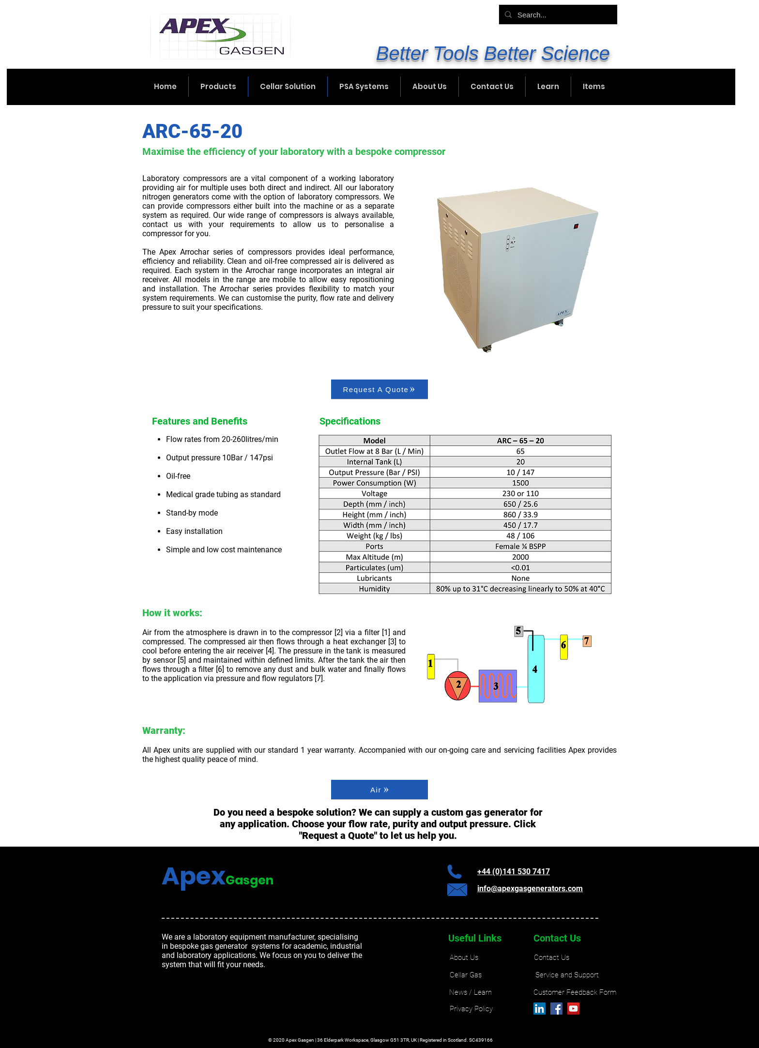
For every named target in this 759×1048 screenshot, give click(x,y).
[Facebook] (556, 1008)
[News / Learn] (470, 993)
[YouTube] (573, 1008)
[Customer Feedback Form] (574, 993)
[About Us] (463, 958)
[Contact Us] (551, 958)
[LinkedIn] (539, 1008)
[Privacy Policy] (471, 1009)
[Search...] (557, 14)
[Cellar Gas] (465, 975)
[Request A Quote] (379, 389)
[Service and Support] (567, 975)
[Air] (379, 789)
